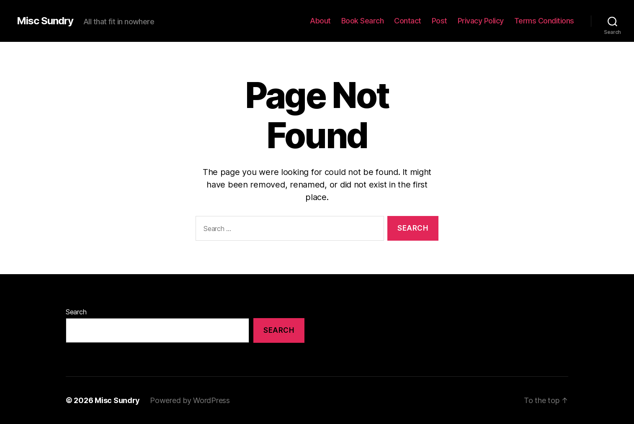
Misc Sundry (45, 21)
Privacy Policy (481, 20)
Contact (407, 20)
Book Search (362, 20)
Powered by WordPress (190, 400)
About (320, 20)
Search (76, 312)
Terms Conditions (544, 20)
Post (439, 20)
